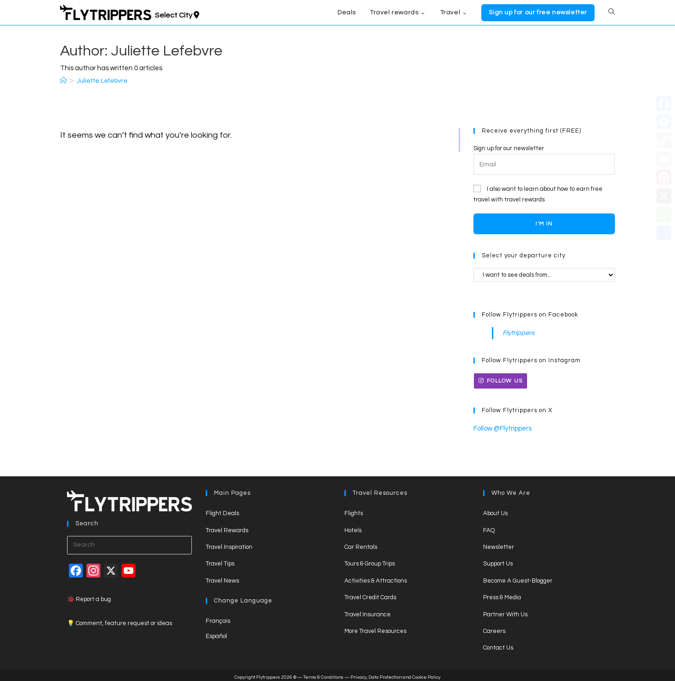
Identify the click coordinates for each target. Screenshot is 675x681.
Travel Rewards (227, 527)
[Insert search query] (129, 542)
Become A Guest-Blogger (517, 578)
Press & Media (502, 594)
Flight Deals (222, 511)
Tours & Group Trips (369, 561)
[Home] (63, 81)
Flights (353, 511)
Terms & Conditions (323, 674)
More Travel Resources (375, 628)
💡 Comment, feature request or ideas (119, 620)
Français (218, 618)
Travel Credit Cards (370, 594)
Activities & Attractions (375, 578)
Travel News (222, 578)
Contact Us (498, 645)
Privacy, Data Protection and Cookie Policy (395, 674)
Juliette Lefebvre (102, 81)
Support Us (498, 561)
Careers (494, 628)
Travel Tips (220, 561)
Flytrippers (517, 332)
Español (216, 633)
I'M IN (543, 224)
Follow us (500, 380)
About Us (495, 511)
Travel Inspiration (229, 544)
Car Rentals (360, 544)
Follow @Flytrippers (499, 426)
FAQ (489, 527)
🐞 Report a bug (89, 596)
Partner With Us (505, 611)
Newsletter (498, 544)
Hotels (353, 527)
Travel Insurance (367, 611)
